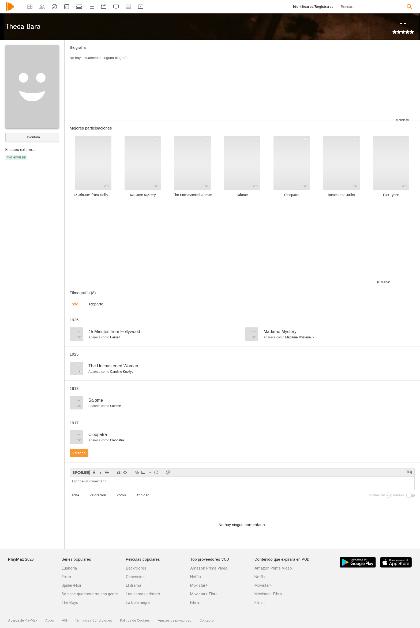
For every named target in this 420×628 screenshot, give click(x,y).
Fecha (74, 495)
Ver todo (79, 453)
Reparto (96, 304)
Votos (121, 495)
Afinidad (142, 495)
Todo (74, 304)
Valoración (97, 495)
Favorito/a (32, 137)
